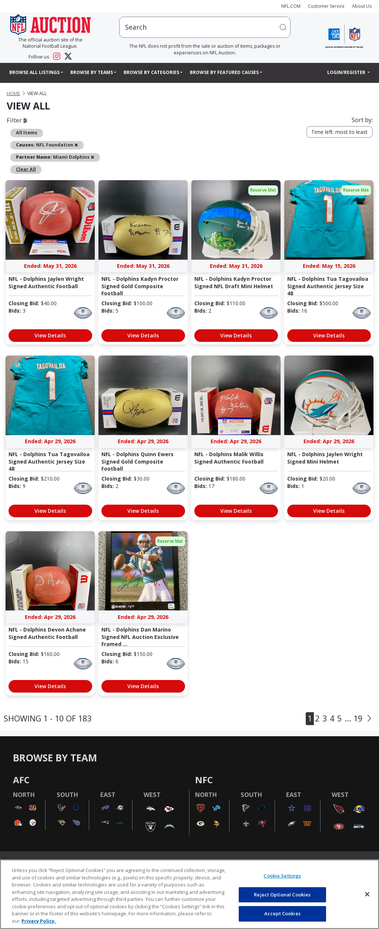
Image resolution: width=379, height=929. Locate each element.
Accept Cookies (282, 913)
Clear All (26, 169)
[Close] (367, 894)
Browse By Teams (91, 72)
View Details (50, 335)
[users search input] (205, 27)
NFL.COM (291, 6)
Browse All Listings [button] (34, 72)
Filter (17, 120)
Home (13, 93)
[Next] (369, 719)
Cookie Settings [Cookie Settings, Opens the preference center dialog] (282, 875)
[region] (189, 894)
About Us (362, 6)
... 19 (353, 718)
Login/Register (346, 72)
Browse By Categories (151, 72)
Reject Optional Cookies (282, 894)
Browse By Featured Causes (224, 72)
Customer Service (326, 6)
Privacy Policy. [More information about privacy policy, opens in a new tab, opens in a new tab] (38, 921)
